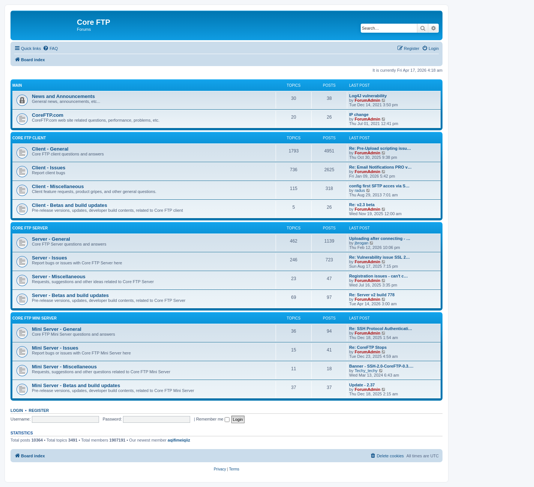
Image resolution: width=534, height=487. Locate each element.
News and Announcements (63, 96)
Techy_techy (366, 370)
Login (16, 410)
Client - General (50, 149)
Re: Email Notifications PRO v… (380, 167)
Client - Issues (48, 167)
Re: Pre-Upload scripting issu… (380, 148)
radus (360, 190)
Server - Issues (49, 258)
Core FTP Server (30, 228)
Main (17, 85)
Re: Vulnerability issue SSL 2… (379, 257)
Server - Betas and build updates (70, 295)
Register (39, 410)
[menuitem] (50, 48)
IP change (359, 114)
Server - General (51, 239)
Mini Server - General (56, 329)
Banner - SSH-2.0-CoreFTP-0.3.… (381, 366)
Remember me (213, 419)
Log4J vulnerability (368, 95)
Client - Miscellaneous (58, 186)
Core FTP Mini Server (34, 318)
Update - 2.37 (362, 385)
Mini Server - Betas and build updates (76, 385)
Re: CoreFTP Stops (368, 347)
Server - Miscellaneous (59, 276)
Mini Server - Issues (55, 348)
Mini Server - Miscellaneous (64, 366)
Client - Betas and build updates (69, 205)
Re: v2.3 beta (362, 204)
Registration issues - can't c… (378, 276)
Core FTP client (29, 138)
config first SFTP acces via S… (379, 186)
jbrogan (362, 243)
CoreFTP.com (47, 115)
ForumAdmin (367, 100)
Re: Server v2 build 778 (371, 295)
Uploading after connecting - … (379, 238)
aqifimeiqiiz (179, 440)
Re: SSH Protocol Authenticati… (380, 328)
